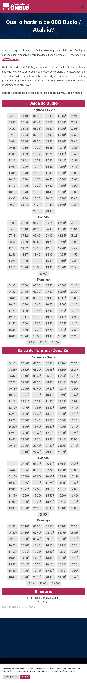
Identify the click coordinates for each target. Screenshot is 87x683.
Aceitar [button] (25, 677)
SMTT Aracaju (10, 59)
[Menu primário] (82, 6)
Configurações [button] (11, 677)
